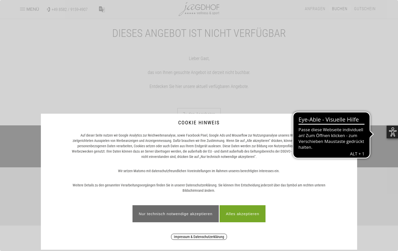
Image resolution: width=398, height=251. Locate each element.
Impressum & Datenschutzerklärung (199, 237)
